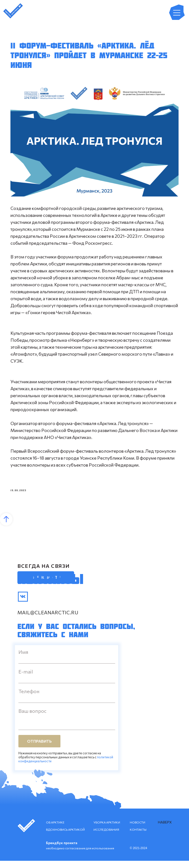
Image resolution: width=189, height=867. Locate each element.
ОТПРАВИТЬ (39, 747)
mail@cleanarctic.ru (47, 619)
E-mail (25, 678)
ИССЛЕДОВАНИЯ (106, 835)
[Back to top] (6, 525)
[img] (23, 603)
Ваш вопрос (32, 717)
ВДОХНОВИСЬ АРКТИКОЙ (65, 835)
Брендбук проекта (61, 849)
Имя (23, 658)
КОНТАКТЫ (138, 835)
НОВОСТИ (137, 828)
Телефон (29, 697)
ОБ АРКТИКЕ (55, 828)
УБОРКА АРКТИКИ (107, 828)
